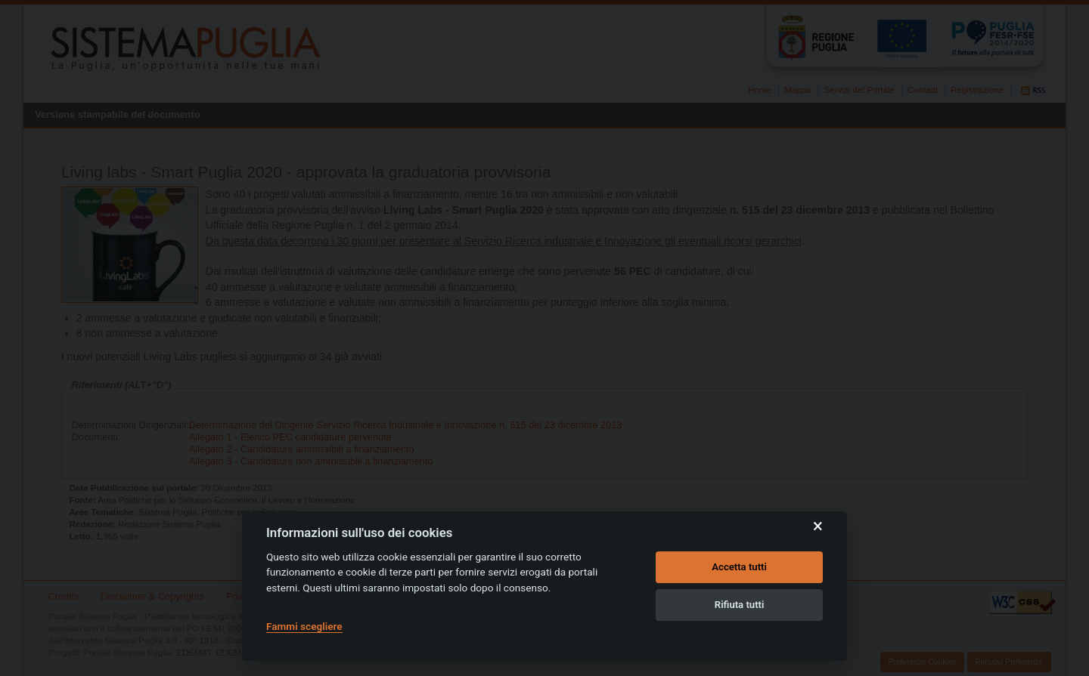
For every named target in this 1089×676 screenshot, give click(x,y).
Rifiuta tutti (740, 604)
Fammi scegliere (304, 626)
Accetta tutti (739, 567)
